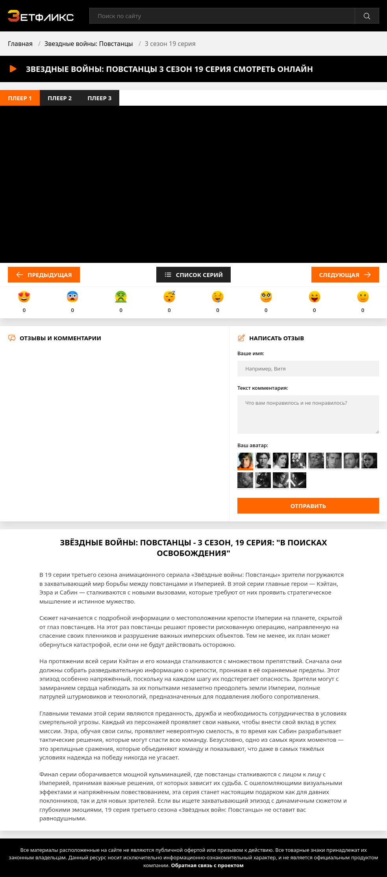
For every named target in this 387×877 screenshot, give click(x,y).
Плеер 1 (20, 98)
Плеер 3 (99, 98)
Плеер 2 (60, 98)
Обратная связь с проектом (207, 865)
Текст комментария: (262, 387)
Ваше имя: (250, 353)
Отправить (308, 506)
